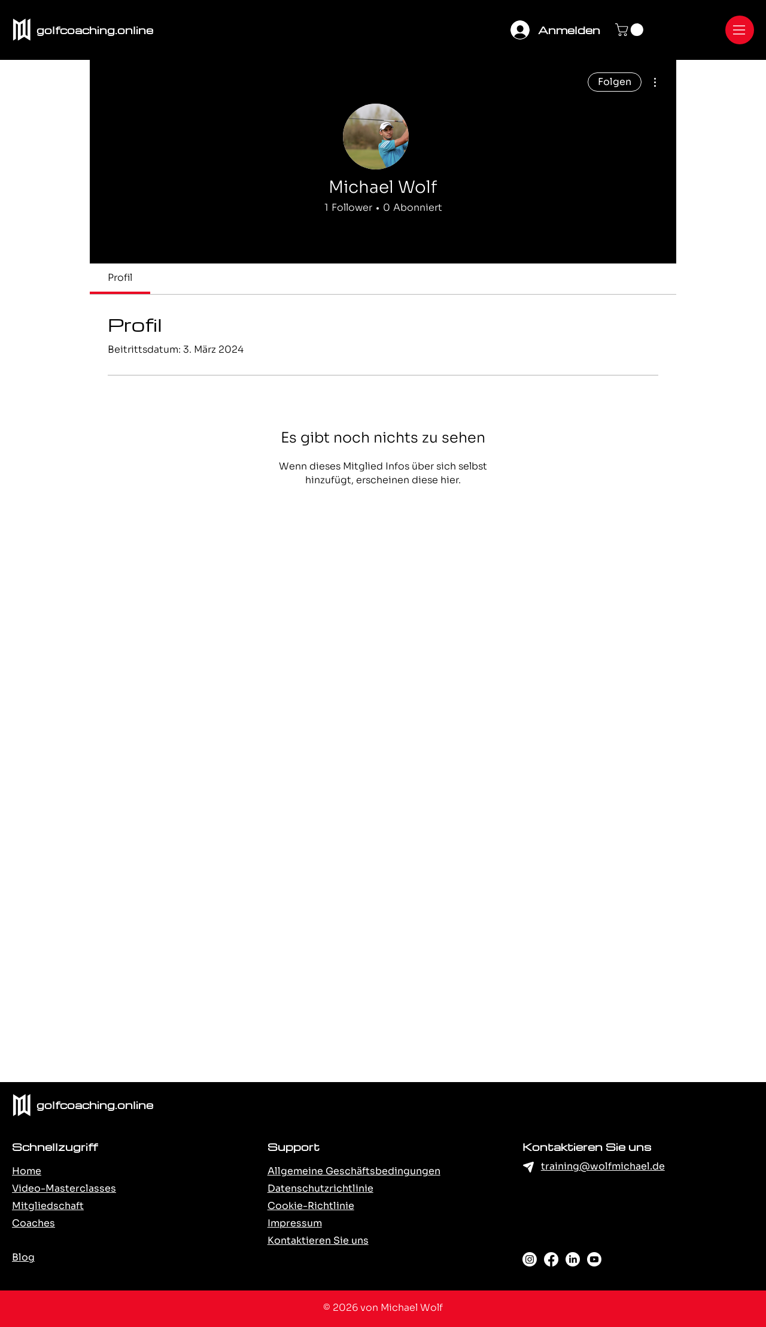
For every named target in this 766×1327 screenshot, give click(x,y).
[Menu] (739, 30)
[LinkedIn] (573, 1259)
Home (26, 1171)
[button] (630, 29)
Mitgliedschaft (48, 1205)
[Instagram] (529, 1259)
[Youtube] (594, 1259)
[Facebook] (551, 1259)
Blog (23, 1257)
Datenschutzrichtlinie (320, 1188)
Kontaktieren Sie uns (318, 1240)
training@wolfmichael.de (603, 1166)
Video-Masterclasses (64, 1188)
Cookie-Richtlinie (311, 1205)
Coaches (33, 1223)
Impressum (295, 1223)
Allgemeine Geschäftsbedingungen (354, 1171)
